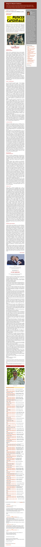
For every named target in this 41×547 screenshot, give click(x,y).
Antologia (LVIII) (11, 469)
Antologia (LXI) (11, 474)
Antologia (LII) (11, 461)
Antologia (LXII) (11, 475)
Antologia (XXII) (11, 418)
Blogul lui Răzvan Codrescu (13, 3)
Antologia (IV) (11, 393)
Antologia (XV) (11, 407)
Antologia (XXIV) (11, 421)
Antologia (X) (11, 400)
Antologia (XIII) (11, 405)
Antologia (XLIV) (11, 451)
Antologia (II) (11, 390)
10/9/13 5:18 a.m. (9, 524)
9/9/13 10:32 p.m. (9, 505)
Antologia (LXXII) (11, 489)
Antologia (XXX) (11, 432)
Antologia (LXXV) (11, 494)
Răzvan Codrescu (32, 12)
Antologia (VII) (11, 397)
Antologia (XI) (11, 402)
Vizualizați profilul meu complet (32, 42)
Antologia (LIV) (11, 464)
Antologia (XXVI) (11, 426)
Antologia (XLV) (11, 452)
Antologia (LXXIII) (11, 491)
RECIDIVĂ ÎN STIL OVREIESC (31, 48)
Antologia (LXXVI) (11, 496)
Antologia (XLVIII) (11, 456)
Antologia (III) (11, 391)
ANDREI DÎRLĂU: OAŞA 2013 (31, 55)
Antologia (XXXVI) (11, 439)
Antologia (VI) (11, 395)
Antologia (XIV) (11, 406)
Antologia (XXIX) (11, 430)
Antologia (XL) (11, 447)
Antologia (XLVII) (11, 455)
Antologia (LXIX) (11, 486)
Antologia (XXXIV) (11, 437)
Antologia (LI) (11, 459)
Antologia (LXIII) (11, 477)
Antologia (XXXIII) (11, 436)
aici (15, 31)
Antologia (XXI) (11, 416)
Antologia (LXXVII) (11, 497)
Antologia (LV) (11, 466)
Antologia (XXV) (11, 423)
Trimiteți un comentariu (9, 541)
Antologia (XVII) (11, 410)
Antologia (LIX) (11, 471)
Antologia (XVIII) (11, 412)
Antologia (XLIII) (11, 449)
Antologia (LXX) (11, 487)
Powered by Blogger (29, 63)
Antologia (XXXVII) (11, 441)
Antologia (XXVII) (11, 428)
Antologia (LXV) (11, 479)
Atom (14, 543)
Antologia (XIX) (11, 413)
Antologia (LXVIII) (11, 484)
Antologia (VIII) (11, 398)
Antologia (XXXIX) (11, 445)
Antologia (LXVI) (11, 481)
